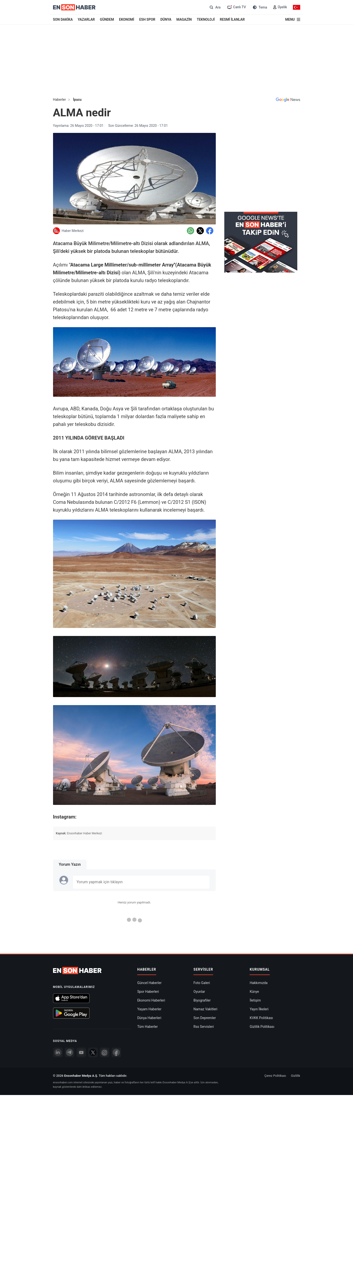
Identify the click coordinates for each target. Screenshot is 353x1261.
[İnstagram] (104, 1052)
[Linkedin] (58, 1052)
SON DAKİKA (63, 19)
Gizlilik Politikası (262, 1027)
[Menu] (292, 19)
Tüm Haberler (147, 1027)
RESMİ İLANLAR (232, 19)
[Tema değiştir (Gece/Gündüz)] (259, 7)
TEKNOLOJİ (206, 19)
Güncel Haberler (149, 983)
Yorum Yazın (70, 864)
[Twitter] (93, 1052)
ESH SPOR (147, 19)
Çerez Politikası (275, 1075)
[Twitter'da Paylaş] (200, 230)
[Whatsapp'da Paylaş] (190, 230)
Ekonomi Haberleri (151, 1000)
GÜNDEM (107, 19)
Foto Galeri (201, 983)
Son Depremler (204, 1018)
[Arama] (214, 7)
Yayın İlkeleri (259, 1009)
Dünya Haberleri (149, 1018)
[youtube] (81, 1052)
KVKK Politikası (261, 1018)
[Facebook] (116, 1052)
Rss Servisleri (203, 1027)
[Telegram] (69, 1052)
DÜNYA (165, 19)
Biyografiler (201, 1000)
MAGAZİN (184, 19)
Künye (254, 992)
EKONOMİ (126, 19)
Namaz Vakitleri (205, 1009)
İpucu (77, 99)
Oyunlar (199, 992)
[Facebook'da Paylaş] (209, 230)
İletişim (255, 1000)
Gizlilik (295, 1075)
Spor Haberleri (148, 992)
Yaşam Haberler (149, 1009)
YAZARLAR (86, 19)
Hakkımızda (258, 983)
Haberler (59, 99)
